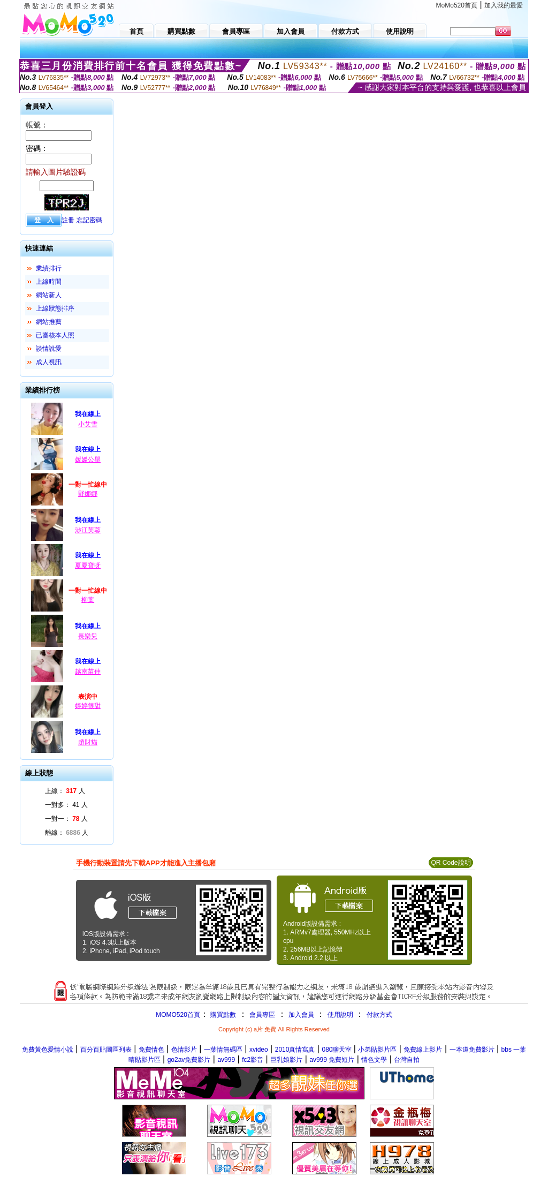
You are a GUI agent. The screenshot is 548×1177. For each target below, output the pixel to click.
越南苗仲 (88, 671)
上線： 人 (65, 791)
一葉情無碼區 (223, 1049)
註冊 (68, 220)
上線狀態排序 (55, 308)
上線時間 (49, 281)
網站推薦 (49, 322)
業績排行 (49, 268)
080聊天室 (337, 1049)
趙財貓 (87, 742)
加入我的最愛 (503, 5)
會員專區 (262, 1014)
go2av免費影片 (189, 1059)
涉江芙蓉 (88, 530)
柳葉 (87, 599)
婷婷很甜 (88, 706)
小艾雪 (87, 424)
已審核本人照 (55, 335)
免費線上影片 (423, 1049)
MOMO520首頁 (178, 1014)
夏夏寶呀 (88, 565)
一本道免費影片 (472, 1049)
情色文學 (374, 1059)
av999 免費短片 (331, 1059)
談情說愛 (49, 348)
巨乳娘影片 (286, 1059)
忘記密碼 (89, 220)
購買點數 (222, 1014)
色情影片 (184, 1049)
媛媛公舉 (88, 459)
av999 (226, 1059)
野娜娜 (87, 493)
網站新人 (49, 295)
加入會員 (301, 1014)
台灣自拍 (407, 1059)
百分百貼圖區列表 (106, 1049)
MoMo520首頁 (456, 5)
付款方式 (379, 1014)
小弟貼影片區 (377, 1049)
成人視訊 (49, 362)
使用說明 (340, 1014)
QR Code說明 (450, 862)
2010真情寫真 (295, 1049)
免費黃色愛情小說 (47, 1049)
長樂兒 (87, 636)
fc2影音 (252, 1059)
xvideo (258, 1049)
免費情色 (151, 1049)
